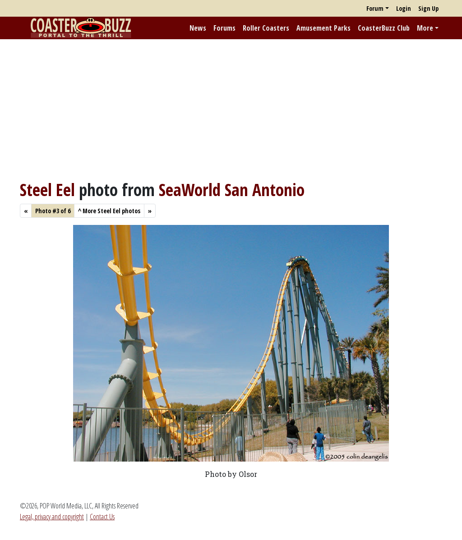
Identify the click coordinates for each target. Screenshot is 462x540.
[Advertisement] (231, 109)
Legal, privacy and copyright (52, 517)
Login (403, 8)
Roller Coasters (266, 28)
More (425, 28)
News (197, 28)
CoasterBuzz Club (384, 28)
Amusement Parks (323, 28)
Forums (224, 28)
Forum (374, 8)
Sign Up (428, 8)
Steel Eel (47, 189)
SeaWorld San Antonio (232, 189)
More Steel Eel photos (109, 210)
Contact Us (102, 517)
